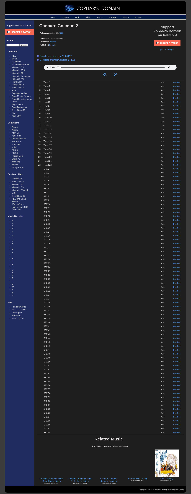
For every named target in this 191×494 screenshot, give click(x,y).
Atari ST (15, 133)
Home (52, 17)
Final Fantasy (166, 479)
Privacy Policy (179, 489)
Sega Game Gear (20, 93)
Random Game (19, 307)
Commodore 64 (19, 139)
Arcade (15, 130)
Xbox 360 (16, 116)
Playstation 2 (18, 85)
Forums (138, 17)
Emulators (65, 17)
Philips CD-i (17, 156)
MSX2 (14, 147)
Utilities (88, 17)
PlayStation (17, 179)
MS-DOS (16, 144)
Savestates (112, 17)
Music (77, 17)
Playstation (17, 82)
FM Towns (16, 141)
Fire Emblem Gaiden (138, 479)
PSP (14, 90)
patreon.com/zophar (167, 50)
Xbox (14, 113)
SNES (14, 59)
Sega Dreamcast (19, 107)
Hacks (99, 17)
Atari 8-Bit (16, 136)
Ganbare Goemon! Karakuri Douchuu (109, 480)
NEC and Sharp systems (19, 200)
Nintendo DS (18, 67)
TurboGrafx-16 (18, 110)
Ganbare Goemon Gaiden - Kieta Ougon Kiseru (51, 480)
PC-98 (15, 153)
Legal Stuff (170, 489)
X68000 (15, 165)
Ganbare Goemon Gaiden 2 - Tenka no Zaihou (80, 480)
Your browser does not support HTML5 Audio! (110, 66)
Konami (53, 42)
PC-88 (15, 150)
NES (14, 56)
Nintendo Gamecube (21, 76)
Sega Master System (21, 96)
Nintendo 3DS (18, 70)
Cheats (126, 17)
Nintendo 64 (17, 73)
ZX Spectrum (18, 167)
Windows (16, 162)
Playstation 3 (18, 87)
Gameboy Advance (20, 64)
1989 (61, 33)
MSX (14, 193)
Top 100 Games (19, 310)
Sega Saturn (17, 104)
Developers (17, 312)
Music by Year (18, 318)
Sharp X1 (16, 159)
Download (176, 82)
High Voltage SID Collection (20, 208)
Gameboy (16, 62)
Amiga (15, 127)
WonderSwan (18, 204)
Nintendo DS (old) (20, 190)
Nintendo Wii (18, 79)
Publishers (17, 315)
